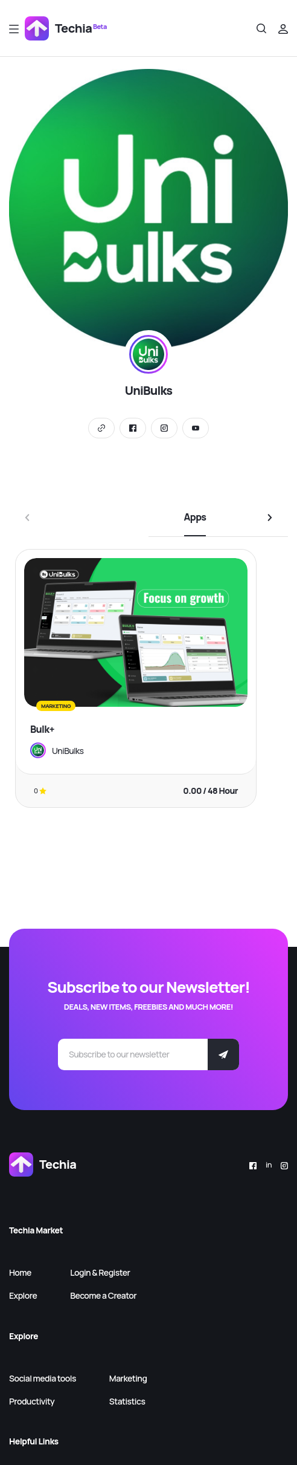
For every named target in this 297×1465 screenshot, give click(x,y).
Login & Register (100, 1272)
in (269, 1164)
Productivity (31, 1401)
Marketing (128, 1378)
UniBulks (67, 750)
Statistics (127, 1401)
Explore (23, 1295)
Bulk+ (42, 729)
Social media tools (42, 1378)
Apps (195, 517)
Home (20, 1272)
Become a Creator (103, 1295)
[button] (270, 517)
